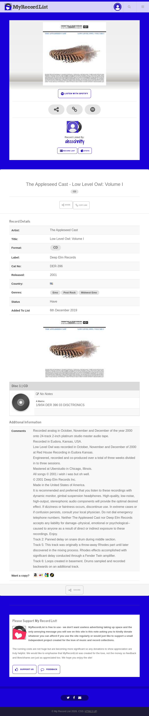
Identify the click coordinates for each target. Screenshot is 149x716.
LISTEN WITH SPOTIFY (74, 93)
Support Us (24, 669)
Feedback (49, 669)
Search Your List (129, 7)
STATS (84, 151)
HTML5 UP (91, 711)
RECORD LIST (67, 151)
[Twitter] (69, 697)
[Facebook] (74, 697)
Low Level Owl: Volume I (97, 184)
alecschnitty (74, 141)
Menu (143, 7)
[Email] (80, 697)
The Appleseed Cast (47, 184)
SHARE (74, 590)
